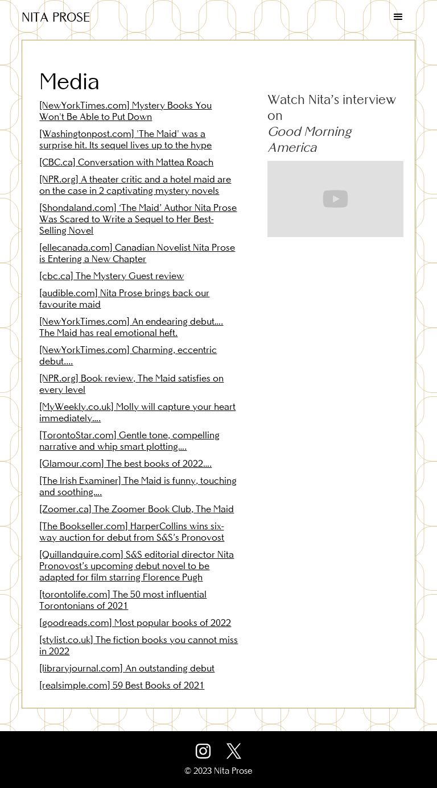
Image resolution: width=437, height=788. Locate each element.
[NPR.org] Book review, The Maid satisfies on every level (131, 384)
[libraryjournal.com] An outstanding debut (127, 668)
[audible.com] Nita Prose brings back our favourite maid (124, 298)
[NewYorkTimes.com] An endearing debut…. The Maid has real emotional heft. (131, 327)
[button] (398, 17)
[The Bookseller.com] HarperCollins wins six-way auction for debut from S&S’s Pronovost (131, 531)
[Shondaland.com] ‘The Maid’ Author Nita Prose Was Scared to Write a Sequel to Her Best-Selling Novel (138, 218)
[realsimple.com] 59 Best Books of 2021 (121, 685)
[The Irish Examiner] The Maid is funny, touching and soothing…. (138, 486)
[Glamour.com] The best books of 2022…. (125, 463)
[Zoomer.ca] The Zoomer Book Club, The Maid (136, 509)
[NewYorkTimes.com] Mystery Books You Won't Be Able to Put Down (125, 111)
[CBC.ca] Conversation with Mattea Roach (126, 162)
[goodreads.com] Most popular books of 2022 (135, 622)
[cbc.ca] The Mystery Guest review (111, 276)
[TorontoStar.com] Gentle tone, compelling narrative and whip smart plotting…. (129, 440)
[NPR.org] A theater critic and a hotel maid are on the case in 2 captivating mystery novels (135, 185)
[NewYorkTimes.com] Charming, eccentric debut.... (128, 355)
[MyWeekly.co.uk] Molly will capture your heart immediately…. (137, 412)
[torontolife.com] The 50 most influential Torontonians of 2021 (123, 600)
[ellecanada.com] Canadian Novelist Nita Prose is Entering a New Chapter (137, 253)
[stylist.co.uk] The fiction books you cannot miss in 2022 (138, 645)
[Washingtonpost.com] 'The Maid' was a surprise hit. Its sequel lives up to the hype (125, 139)
